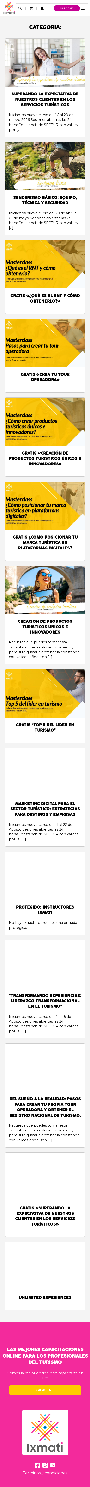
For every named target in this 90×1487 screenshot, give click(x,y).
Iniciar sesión (66, 8)
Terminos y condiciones (45, 1473)
